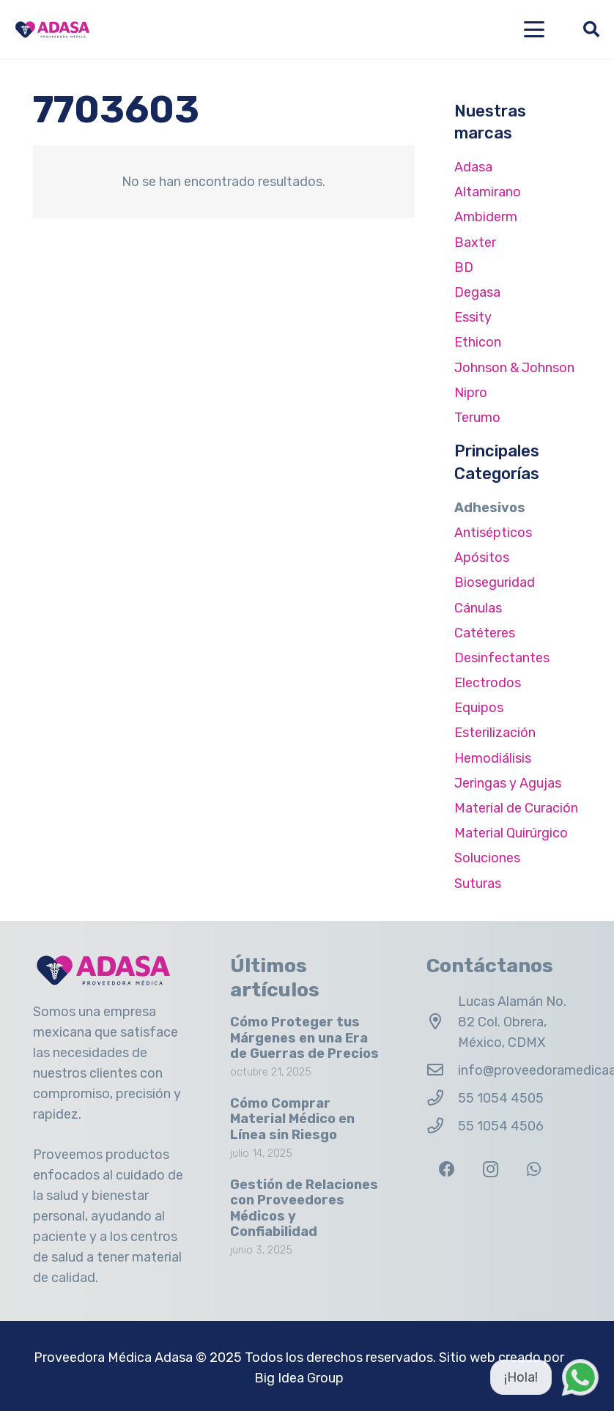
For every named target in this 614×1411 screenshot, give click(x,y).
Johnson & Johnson (514, 368)
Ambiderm (485, 217)
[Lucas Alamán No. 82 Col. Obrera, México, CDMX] (442, 1022)
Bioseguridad (494, 582)
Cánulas (478, 608)
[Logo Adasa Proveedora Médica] (52, 30)
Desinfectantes (502, 658)
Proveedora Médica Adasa (113, 1357)
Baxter (475, 242)
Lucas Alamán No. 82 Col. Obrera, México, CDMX (512, 1022)
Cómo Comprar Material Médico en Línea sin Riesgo (292, 1119)
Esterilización (495, 733)
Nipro (470, 393)
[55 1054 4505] (442, 1098)
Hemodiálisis (492, 758)
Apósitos (481, 557)
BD (463, 267)
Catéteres (484, 633)
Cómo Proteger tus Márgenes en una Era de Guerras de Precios (304, 1038)
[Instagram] (490, 1169)
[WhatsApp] (534, 1169)
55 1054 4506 (501, 1126)
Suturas (477, 883)
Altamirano (487, 192)
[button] (534, 29)
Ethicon (477, 342)
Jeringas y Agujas (507, 783)
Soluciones (487, 858)
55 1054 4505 (501, 1098)
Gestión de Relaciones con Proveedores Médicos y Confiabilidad (304, 1208)
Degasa (477, 292)
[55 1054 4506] (442, 1126)
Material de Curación (516, 808)
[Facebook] (446, 1169)
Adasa (473, 167)
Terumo (477, 418)
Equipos (478, 708)
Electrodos (487, 683)
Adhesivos (489, 508)
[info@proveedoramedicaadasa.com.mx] (442, 1070)
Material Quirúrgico (511, 833)
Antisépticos (493, 533)
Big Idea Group (299, 1378)
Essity (473, 317)
